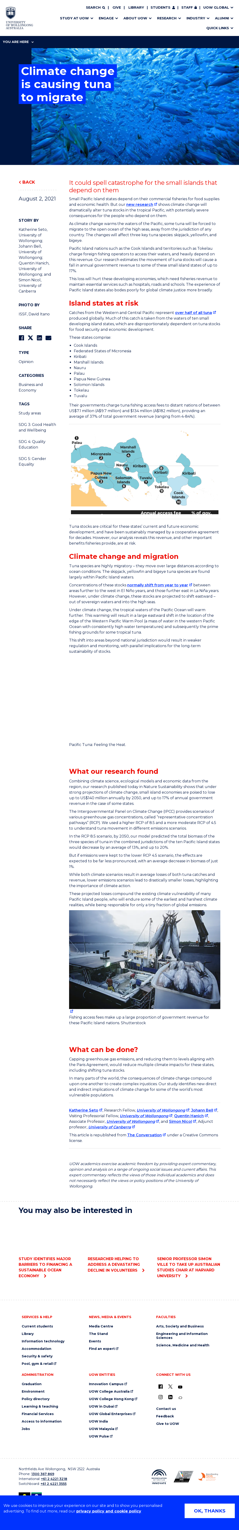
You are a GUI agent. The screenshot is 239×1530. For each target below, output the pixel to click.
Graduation (32, 1384)
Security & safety (37, 1356)
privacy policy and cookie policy (108, 1511)
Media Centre (101, 1326)
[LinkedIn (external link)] (170, 1397)
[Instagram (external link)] (160, 1397)
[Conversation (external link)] (180, 1398)
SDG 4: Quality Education (32, 444)
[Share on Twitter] (30, 338)
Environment (33, 1392)
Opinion (26, 362)
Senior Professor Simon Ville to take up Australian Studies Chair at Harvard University (188, 1248)
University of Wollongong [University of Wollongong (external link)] (161, 1110)
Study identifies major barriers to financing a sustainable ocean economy (50, 1248)
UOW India (98, 1421)
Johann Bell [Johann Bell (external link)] (202, 1110)
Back (28, 182)
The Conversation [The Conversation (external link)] (144, 1135)
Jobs (26, 1429)
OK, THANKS (209, 1511)
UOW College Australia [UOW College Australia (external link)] (109, 1392)
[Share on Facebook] (21, 338)
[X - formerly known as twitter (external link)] (170, 1386)
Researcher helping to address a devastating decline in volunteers (119, 1246)
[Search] (95, 8)
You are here (18, 42)
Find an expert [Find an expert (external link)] (102, 1349)
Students (160, 7)
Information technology (43, 1341)
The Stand (98, 1334)
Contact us (166, 1409)
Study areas (30, 413)
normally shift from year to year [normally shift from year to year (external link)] (157, 585)
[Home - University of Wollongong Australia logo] (19, 18)
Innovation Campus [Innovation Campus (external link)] (106, 1384)
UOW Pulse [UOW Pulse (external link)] (99, 1436)
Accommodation (36, 1349)
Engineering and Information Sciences (182, 1336)
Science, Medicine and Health (182, 1345)
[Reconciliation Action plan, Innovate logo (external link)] (159, 1476)
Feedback (165, 1416)
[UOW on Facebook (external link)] (160, 1386)
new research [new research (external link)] (139, 204)
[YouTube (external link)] (180, 1387)
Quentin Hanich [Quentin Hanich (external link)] (189, 1116)
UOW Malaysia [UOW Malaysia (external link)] (101, 1429)
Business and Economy (31, 387)
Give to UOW (167, 1424)
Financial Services (38, 1414)
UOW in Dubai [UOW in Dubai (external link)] (101, 1407)
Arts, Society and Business (180, 1326)
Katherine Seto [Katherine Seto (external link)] (83, 1110)
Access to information (42, 1421)
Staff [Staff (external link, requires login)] (187, 7)
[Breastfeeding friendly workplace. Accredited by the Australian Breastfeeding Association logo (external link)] (208, 1477)
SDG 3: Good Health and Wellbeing (37, 427)
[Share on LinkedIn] (39, 338)
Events (95, 1341)
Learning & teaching (40, 1407)
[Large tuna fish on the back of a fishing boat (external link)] (144, 962)
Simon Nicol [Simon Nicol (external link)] (180, 1121)
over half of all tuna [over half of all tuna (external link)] (193, 312)
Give (116, 7)
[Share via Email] (48, 338)
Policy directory (35, 1399)
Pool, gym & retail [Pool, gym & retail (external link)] (37, 1364)
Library (136, 7)
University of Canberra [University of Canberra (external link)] (109, 1127)
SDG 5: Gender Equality (32, 462)
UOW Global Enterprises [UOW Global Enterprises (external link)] (110, 1414)
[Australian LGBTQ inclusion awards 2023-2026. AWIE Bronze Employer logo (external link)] (183, 1476)
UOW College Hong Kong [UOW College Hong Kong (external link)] (111, 1399)
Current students (37, 1326)
